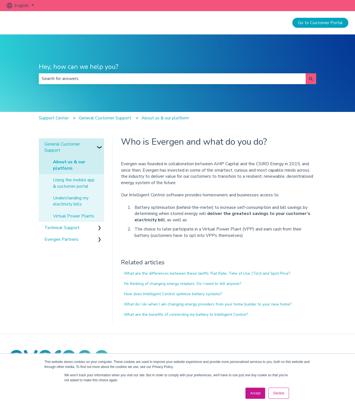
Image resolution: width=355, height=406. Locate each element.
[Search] (311, 78)
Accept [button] (255, 393)
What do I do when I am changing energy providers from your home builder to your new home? (207, 304)
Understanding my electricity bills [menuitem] (70, 201)
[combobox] (172, 78)
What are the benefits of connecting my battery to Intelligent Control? (186, 314)
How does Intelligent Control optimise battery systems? (173, 294)
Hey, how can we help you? (78, 66)
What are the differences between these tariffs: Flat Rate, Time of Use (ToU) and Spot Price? (207, 273)
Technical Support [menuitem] (62, 228)
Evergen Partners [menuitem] (61, 239)
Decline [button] (278, 393)
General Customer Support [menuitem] (62, 147)
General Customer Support (105, 118)
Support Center (54, 118)
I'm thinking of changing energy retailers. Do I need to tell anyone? (182, 283)
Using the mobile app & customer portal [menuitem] (74, 183)
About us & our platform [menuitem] (69, 165)
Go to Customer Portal (320, 23)
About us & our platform (165, 118)
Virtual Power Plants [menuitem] (73, 216)
